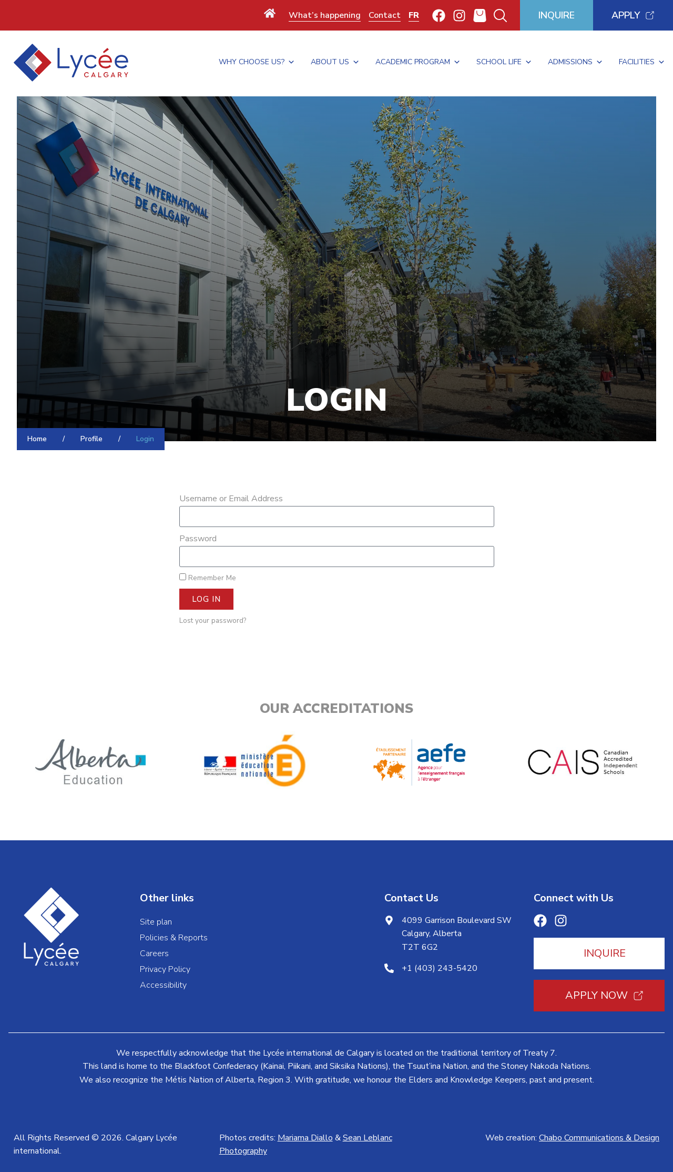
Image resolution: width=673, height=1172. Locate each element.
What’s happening (325, 15)
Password (198, 538)
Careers (154, 953)
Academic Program (418, 62)
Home (37, 439)
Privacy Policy (165, 969)
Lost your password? (212, 620)
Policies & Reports (174, 937)
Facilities (642, 62)
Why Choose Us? (257, 62)
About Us (335, 62)
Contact (385, 15)
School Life (504, 62)
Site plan (156, 922)
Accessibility (163, 985)
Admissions (575, 62)
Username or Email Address (231, 498)
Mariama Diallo (305, 1138)
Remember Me (207, 578)
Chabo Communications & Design (599, 1138)
